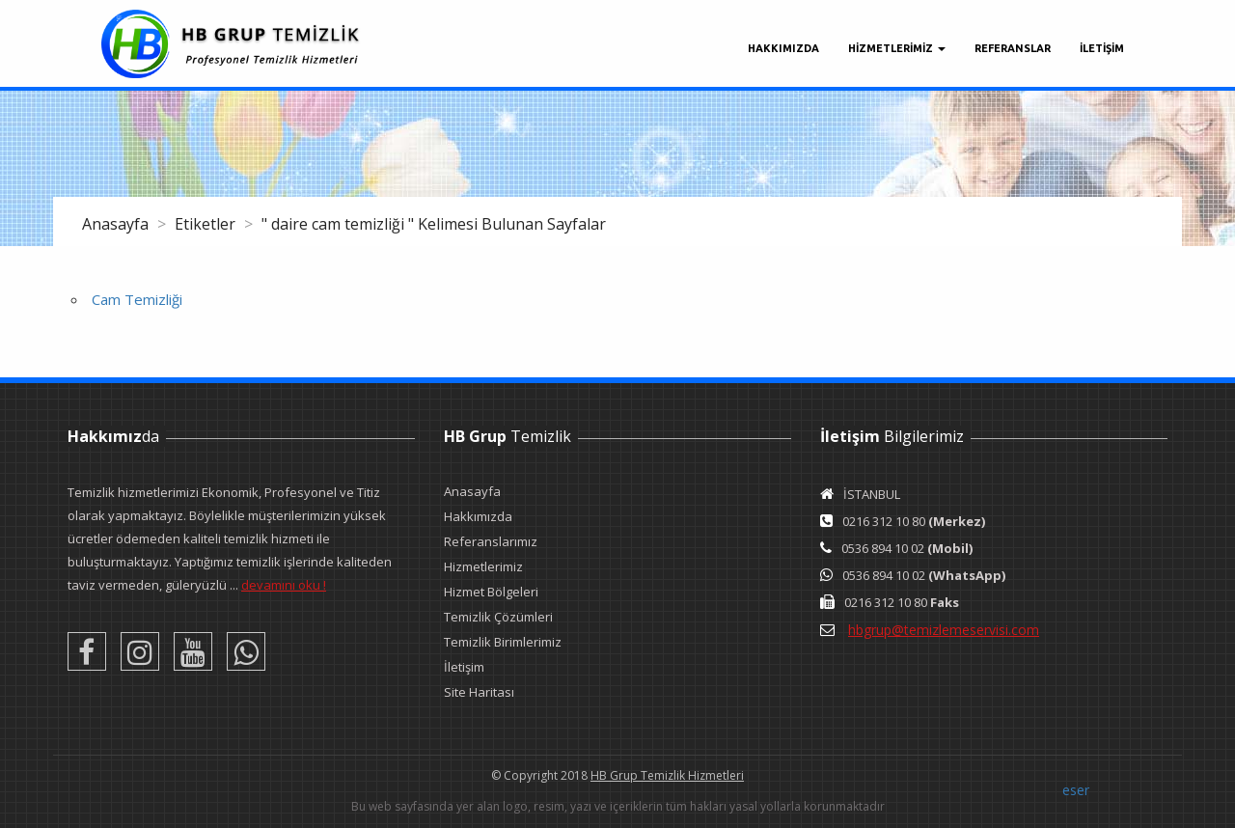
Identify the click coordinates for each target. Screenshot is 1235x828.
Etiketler (207, 224)
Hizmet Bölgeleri (491, 591)
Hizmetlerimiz (483, 566)
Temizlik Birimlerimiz (503, 641)
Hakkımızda (783, 48)
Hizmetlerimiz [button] (897, 48)
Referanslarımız (490, 541)
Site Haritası (479, 692)
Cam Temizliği (137, 299)
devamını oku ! (283, 584)
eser (1075, 790)
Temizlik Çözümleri (498, 616)
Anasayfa (117, 224)
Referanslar (1012, 48)
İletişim (464, 667)
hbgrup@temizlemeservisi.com (943, 630)
